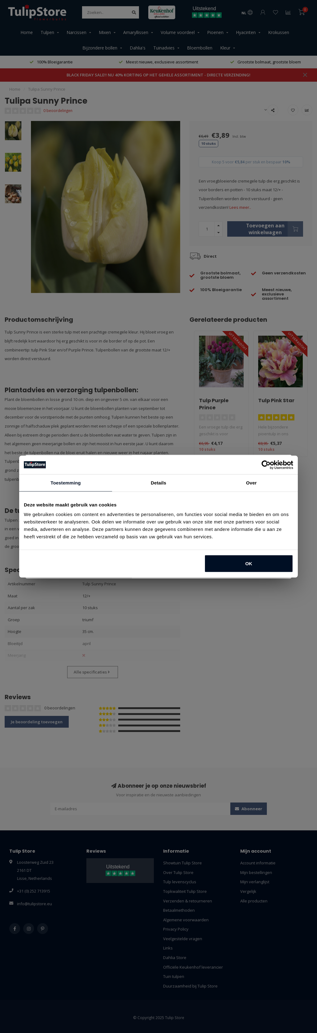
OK (248, 563)
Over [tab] (251, 482)
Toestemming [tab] (65, 482)
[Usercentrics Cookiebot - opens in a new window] (266, 464)
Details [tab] (158, 482)
